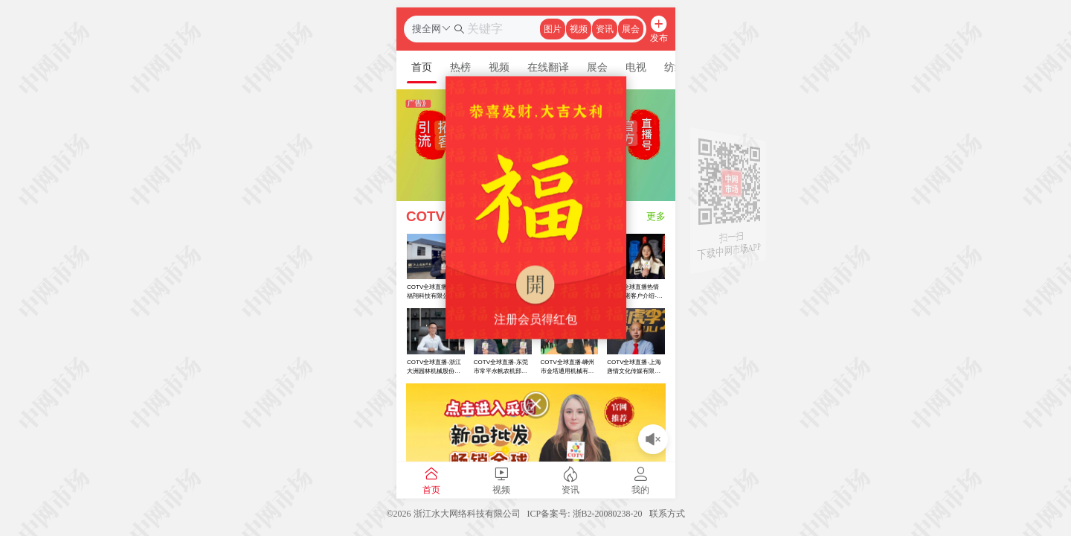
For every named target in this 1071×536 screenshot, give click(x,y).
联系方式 (667, 513)
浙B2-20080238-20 (608, 513)
